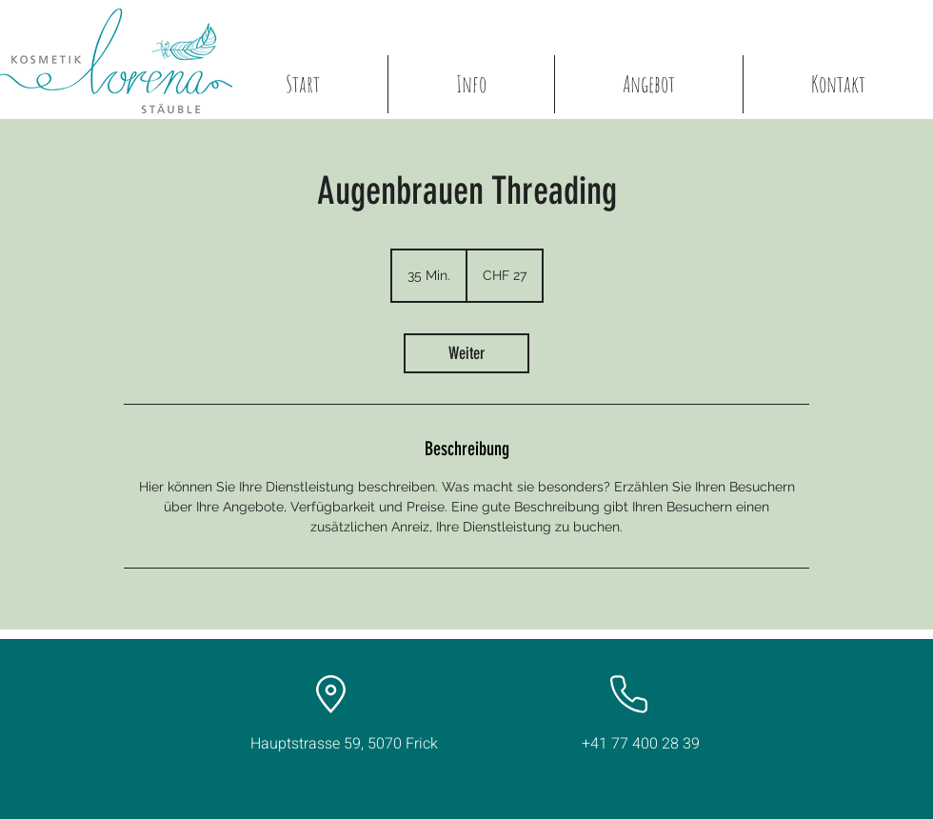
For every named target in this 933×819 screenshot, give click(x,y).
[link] (466, 353)
